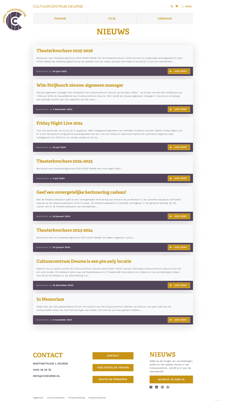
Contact (113, 355)
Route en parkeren (113, 380)
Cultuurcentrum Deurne (58, 6)
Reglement (38, 397)
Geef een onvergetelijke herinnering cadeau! (83, 192)
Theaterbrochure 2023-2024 (66, 230)
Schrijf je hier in (171, 378)
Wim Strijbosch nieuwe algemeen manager (81, 85)
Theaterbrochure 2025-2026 (66, 50)
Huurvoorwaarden (56, 397)
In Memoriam (51, 299)
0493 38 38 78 (42, 369)
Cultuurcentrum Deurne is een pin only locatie (86, 261)
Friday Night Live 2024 (60, 123)
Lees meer (178, 71)
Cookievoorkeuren (97, 397)
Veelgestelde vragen (113, 368)
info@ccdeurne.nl (46, 375)
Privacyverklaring (76, 397)
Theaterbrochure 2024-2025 (66, 161)
